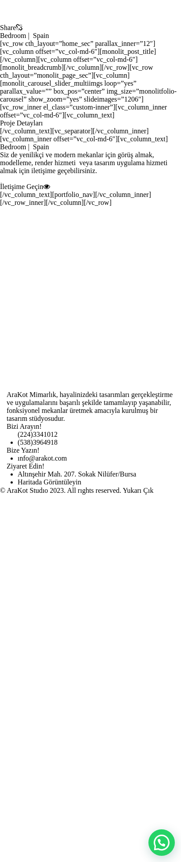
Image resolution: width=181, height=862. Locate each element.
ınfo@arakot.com (42, 458)
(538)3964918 (38, 442)
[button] (161, 842)
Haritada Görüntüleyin (49, 482)
